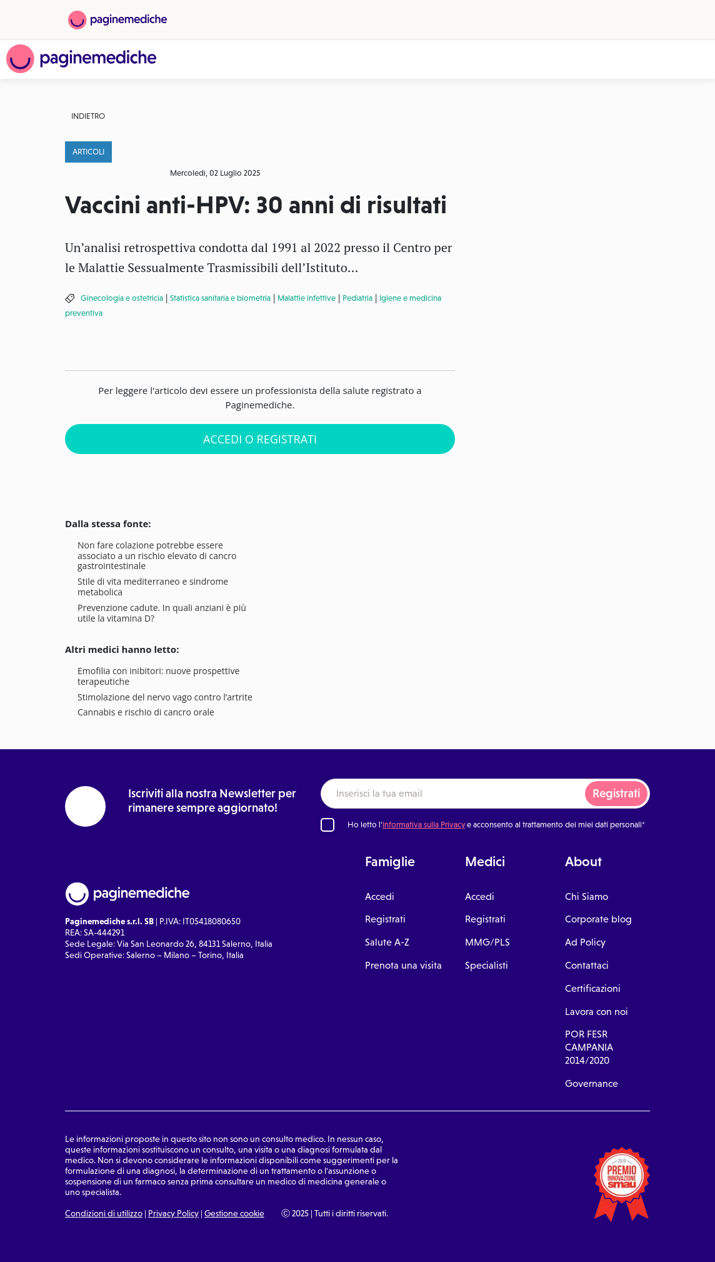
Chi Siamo (586, 896)
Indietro (88, 116)
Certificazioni (593, 988)
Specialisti (486, 965)
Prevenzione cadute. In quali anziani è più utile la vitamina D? (162, 613)
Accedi (379, 896)
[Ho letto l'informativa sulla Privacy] (327, 825)
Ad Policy (585, 942)
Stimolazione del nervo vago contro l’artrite (165, 697)
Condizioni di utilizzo (103, 1213)
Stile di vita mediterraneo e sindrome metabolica (153, 587)
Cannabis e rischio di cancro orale (146, 712)
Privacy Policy (173, 1213)
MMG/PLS (487, 942)
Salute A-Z (387, 942)
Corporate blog (598, 919)
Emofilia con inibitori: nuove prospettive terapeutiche (158, 676)
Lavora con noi (596, 1011)
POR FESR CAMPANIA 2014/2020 (589, 1047)
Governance (591, 1083)
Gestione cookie (234, 1213)
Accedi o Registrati (260, 439)
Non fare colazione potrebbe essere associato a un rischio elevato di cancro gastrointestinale (157, 556)
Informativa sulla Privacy (423, 824)
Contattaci (587, 965)
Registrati (616, 793)
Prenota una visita (403, 965)
